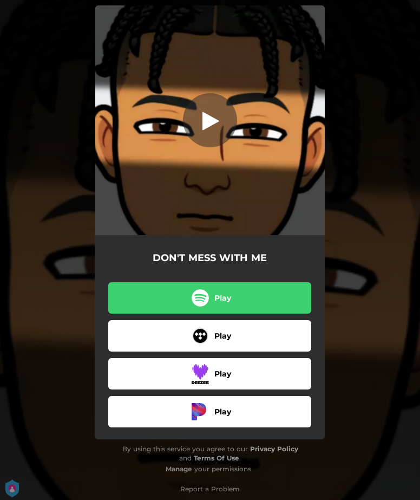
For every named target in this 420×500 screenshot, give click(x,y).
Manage (179, 469)
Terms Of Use (216, 458)
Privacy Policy (274, 449)
